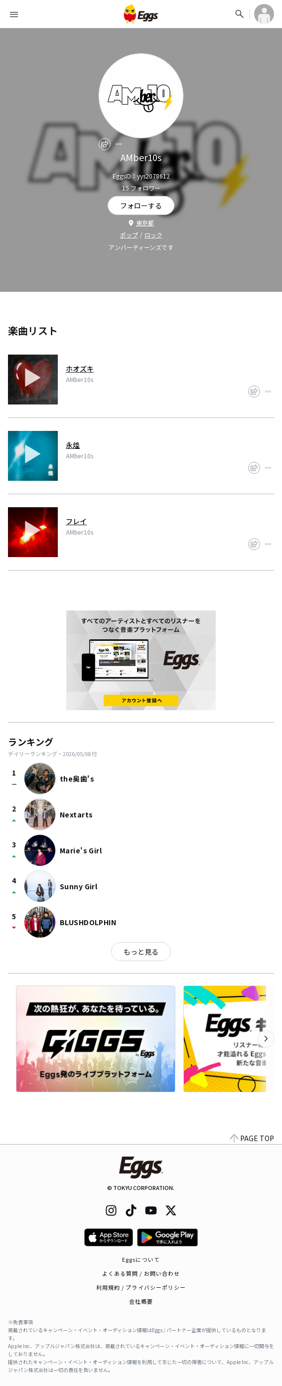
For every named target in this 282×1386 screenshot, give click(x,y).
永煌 (73, 445)
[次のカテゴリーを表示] (266, 1038)
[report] (119, 144)
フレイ (76, 521)
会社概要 (141, 1301)
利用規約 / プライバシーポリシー (141, 1287)
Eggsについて (141, 1259)
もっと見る (141, 952)
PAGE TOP (252, 1138)
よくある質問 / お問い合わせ (141, 1273)
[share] (105, 144)
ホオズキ (80, 369)
